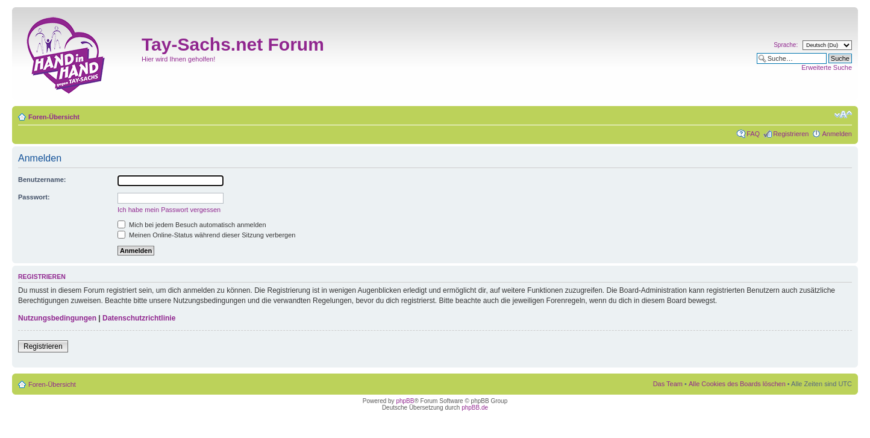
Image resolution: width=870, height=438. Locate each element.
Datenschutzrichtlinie (138, 318)
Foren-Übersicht (54, 116)
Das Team (668, 383)
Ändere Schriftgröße (843, 114)
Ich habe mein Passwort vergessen (169, 209)
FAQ (753, 133)
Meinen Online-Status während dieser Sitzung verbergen (206, 235)
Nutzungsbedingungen (57, 318)
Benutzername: (42, 179)
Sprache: (786, 45)
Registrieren (791, 133)
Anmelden (837, 133)
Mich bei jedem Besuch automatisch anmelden (191, 224)
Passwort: (34, 197)
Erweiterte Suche (826, 67)
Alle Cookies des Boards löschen (737, 383)
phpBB (405, 401)
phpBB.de (475, 407)
